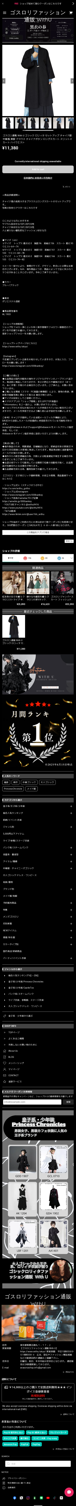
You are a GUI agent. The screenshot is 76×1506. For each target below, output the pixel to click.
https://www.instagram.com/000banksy (22, 495)
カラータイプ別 (10, 944)
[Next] (72, 81)
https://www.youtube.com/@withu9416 (22, 508)
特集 (5, 910)
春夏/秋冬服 (9, 937)
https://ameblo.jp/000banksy (17, 501)
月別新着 (7, 923)
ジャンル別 (8, 827)
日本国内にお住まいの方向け (38, 178)
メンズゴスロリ (10, 916)
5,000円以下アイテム (13, 834)
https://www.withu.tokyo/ (15, 346)
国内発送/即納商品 (12, 951)
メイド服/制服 (10, 896)
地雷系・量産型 (10, 854)
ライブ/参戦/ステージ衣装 (16, 840)
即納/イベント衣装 (12, 820)
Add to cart (38, 169)
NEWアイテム (9, 930)
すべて (11, 558)
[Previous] (3, 81)
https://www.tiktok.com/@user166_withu (23, 514)
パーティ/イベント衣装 (14, 958)
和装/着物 (8, 882)
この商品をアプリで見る (38, 532)
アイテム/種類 (10, 861)
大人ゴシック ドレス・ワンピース (20, 875)
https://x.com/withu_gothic (16, 488)
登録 (68, 1102)
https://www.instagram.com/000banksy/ (23, 366)
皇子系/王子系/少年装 (14, 806)
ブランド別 (8, 889)
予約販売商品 (9, 903)
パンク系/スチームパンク (15, 847)
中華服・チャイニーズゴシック (18, 868)
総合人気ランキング (13, 813)
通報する (69, 541)
